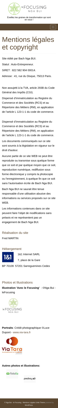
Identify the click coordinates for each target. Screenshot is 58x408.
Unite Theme (40, 402)
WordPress (29, 405)
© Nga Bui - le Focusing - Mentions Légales (19, 402)
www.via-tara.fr (22, 332)
